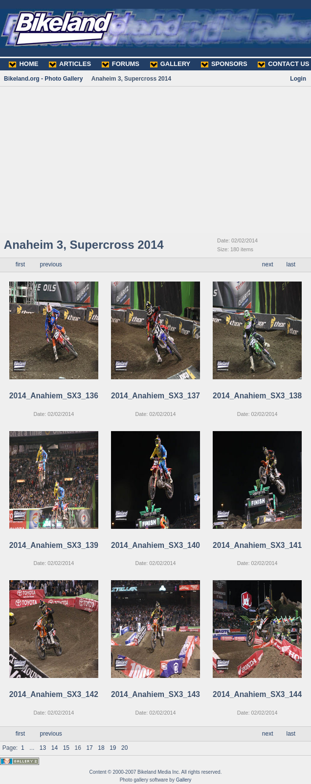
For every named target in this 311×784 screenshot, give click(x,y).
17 (89, 747)
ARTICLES (70, 63)
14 (54, 747)
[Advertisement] (155, 159)
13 (43, 747)
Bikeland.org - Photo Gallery (43, 78)
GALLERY (170, 63)
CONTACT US (283, 63)
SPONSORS (224, 63)
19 (113, 747)
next (267, 264)
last (291, 264)
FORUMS (120, 63)
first (20, 264)
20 (124, 747)
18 (101, 747)
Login (298, 78)
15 (66, 747)
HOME (23, 63)
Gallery (184, 780)
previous (51, 264)
